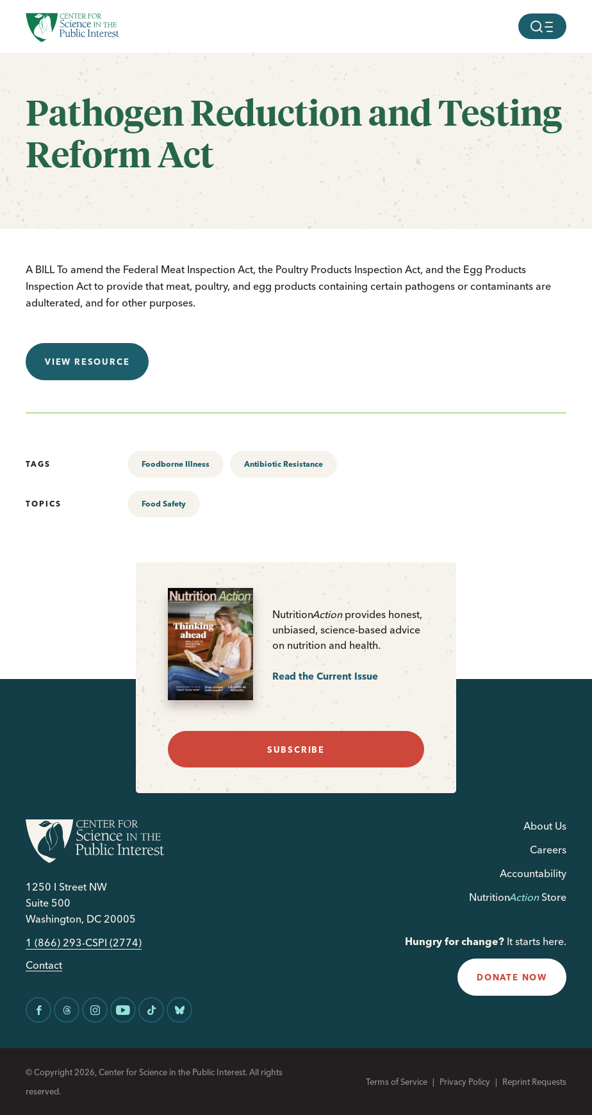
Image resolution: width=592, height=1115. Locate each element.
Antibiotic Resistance (283, 464)
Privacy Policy (465, 1082)
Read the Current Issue (325, 676)
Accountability (533, 873)
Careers (548, 849)
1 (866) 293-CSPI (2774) (84, 943)
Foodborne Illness (176, 464)
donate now (512, 977)
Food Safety (164, 503)
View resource (87, 361)
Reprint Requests (534, 1082)
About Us (544, 825)
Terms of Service (396, 1082)
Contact (44, 965)
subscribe (296, 749)
